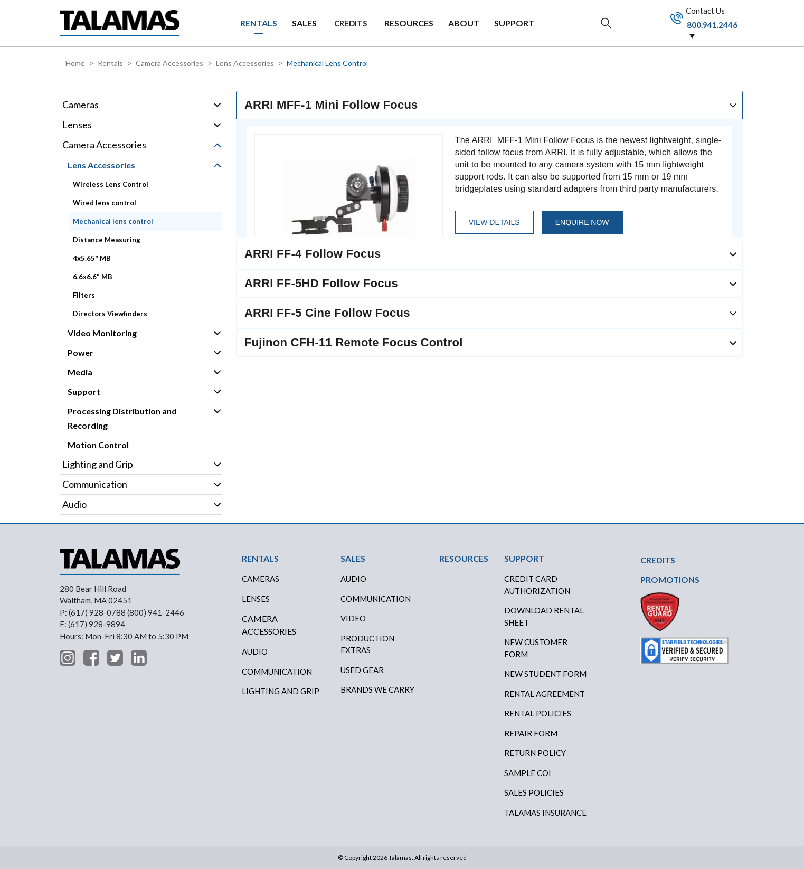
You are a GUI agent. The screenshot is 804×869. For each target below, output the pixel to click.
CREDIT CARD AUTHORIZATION (537, 585)
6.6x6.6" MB (92, 276)
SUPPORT (514, 23)
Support (84, 391)
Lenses (77, 124)
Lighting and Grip (97, 464)
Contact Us (706, 23)
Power (80, 352)
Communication (94, 484)
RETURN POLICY (535, 753)
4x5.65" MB (92, 258)
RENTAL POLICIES (537, 713)
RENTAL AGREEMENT (544, 693)
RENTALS (258, 23)
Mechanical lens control (113, 221)
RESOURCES (408, 23)
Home (75, 63)
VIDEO (353, 618)
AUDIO (353, 578)
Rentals (110, 63)
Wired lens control (104, 203)
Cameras (80, 104)
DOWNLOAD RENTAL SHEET (544, 616)
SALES (304, 23)
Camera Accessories (169, 63)
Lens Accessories (245, 63)
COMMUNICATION (375, 598)
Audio (74, 504)
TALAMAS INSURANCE (545, 812)
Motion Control (98, 445)
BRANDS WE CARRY (377, 689)
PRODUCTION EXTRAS (367, 644)
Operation (217, 105)
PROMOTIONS (669, 579)
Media (80, 372)
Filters (84, 295)
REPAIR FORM (530, 733)
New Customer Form (535, 648)
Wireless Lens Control (110, 184)
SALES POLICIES (534, 792)
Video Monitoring (102, 333)
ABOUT (463, 23)
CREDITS (350, 23)
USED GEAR (362, 670)
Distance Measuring (106, 239)
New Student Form (545, 673)
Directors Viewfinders (110, 313)
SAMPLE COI (527, 773)
